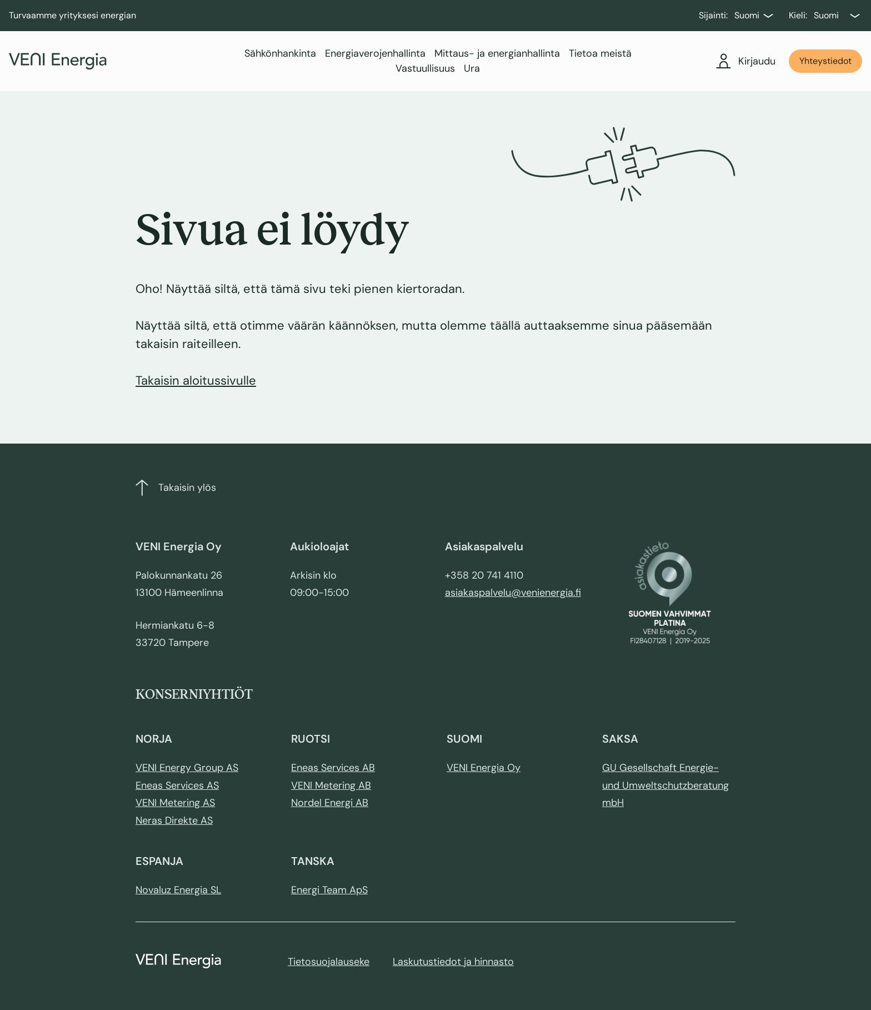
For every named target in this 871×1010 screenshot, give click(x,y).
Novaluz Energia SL (178, 890)
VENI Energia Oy (483, 767)
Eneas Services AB (333, 767)
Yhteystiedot (825, 61)
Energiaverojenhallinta (375, 53)
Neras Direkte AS (174, 820)
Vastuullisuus (425, 68)
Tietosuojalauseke (328, 961)
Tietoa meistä (600, 53)
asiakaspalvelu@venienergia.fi (513, 592)
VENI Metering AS (175, 802)
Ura (472, 68)
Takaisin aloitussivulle (196, 380)
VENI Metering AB (331, 785)
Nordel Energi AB (329, 802)
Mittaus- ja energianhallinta (497, 53)
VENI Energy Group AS (187, 767)
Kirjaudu (746, 61)
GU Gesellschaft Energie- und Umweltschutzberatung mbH (665, 785)
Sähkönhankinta (280, 53)
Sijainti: (713, 15)
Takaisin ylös (176, 488)
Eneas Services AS (177, 785)
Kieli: (798, 15)
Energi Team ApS (329, 890)
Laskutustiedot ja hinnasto (453, 961)
